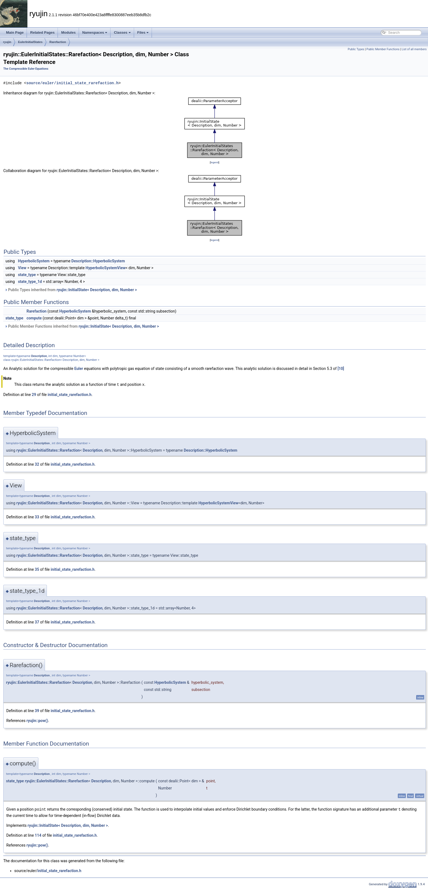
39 (37, 710)
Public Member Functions (382, 49)
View (22, 268)
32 (37, 464)
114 (38, 835)
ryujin (7, 42)
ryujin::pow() (37, 720)
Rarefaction (57, 42)
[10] (341, 368)
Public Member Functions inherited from (82, 326)
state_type (27, 274)
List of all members (414, 49)
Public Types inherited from (71, 290)
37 (37, 622)
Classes (122, 32)
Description (39, 356)
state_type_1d (30, 281)
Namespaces (94, 32)
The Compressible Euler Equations (25, 69)
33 (37, 517)
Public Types (356, 49)
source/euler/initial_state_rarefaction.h (72, 83)
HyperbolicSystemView (106, 268)
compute (34, 318)
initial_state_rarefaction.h (70, 394)
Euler (78, 368)
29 (34, 394)
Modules (68, 32)
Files (143, 32)
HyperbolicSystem (33, 261)
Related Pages (42, 32)
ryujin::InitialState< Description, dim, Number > (96, 290)
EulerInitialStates (30, 42)
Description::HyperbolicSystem (98, 261)
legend (215, 162)
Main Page (15, 32)
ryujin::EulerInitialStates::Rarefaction (48, 450)
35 (37, 569)
